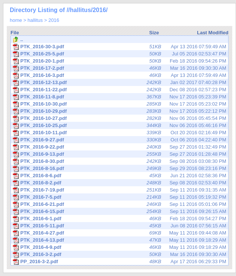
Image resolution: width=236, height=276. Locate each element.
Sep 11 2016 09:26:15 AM (119, 212)
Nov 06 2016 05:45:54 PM (119, 118)
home (16, 20)
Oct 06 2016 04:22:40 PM (119, 140)
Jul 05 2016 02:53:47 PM (119, 54)
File (15, 32)
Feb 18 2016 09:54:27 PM (119, 219)
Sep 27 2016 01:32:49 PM (119, 147)
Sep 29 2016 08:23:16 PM (119, 169)
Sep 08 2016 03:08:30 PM (119, 161)
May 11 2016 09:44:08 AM (119, 233)
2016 (53, 20)
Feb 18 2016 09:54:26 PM (119, 61)
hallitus (34, 20)
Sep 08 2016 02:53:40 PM (119, 183)
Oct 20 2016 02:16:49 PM (119, 133)
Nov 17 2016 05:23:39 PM (119, 97)
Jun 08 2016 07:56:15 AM (119, 226)
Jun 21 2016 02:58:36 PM (119, 176)
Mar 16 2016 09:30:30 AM (119, 68)
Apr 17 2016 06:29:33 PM (119, 262)
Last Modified (212, 32)
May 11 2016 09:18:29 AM (119, 240)
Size (154, 32)
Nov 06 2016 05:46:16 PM (119, 126)
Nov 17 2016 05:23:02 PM (119, 104)
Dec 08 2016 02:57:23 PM (119, 90)
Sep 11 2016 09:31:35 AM (119, 190)
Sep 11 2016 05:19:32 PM (119, 197)
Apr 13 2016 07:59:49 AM (119, 47)
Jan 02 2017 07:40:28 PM (119, 83)
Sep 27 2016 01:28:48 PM (119, 154)
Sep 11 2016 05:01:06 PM (119, 204)
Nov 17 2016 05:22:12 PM (119, 111)
